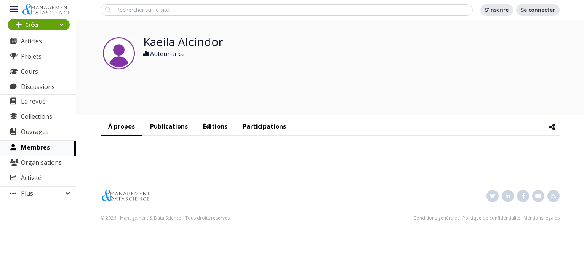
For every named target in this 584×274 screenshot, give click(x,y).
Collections (36, 116)
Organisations (41, 162)
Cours (29, 71)
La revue (33, 101)
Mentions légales (541, 218)
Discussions (38, 87)
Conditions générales (436, 218)
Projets (31, 56)
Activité (31, 178)
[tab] (121, 127)
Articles (31, 41)
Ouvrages (35, 131)
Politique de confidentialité (491, 218)
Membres (35, 147)
